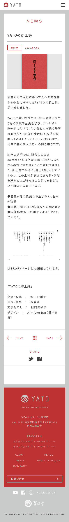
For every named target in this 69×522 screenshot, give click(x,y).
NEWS (20, 460)
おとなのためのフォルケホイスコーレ (34, 441)
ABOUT (20, 455)
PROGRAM (34, 436)
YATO (12, 5)
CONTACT (20, 466)
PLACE (49, 455)
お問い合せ (17, 478)
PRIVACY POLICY (49, 460)
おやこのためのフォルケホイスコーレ (34, 446)
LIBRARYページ (19, 268)
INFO (14, 47)
